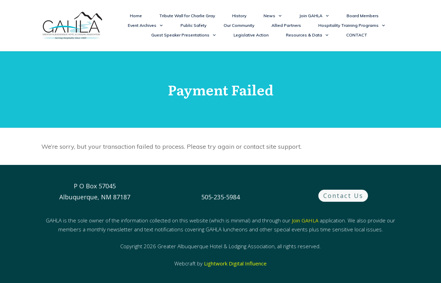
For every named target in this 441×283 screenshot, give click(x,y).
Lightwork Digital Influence (235, 263)
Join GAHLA (305, 220)
